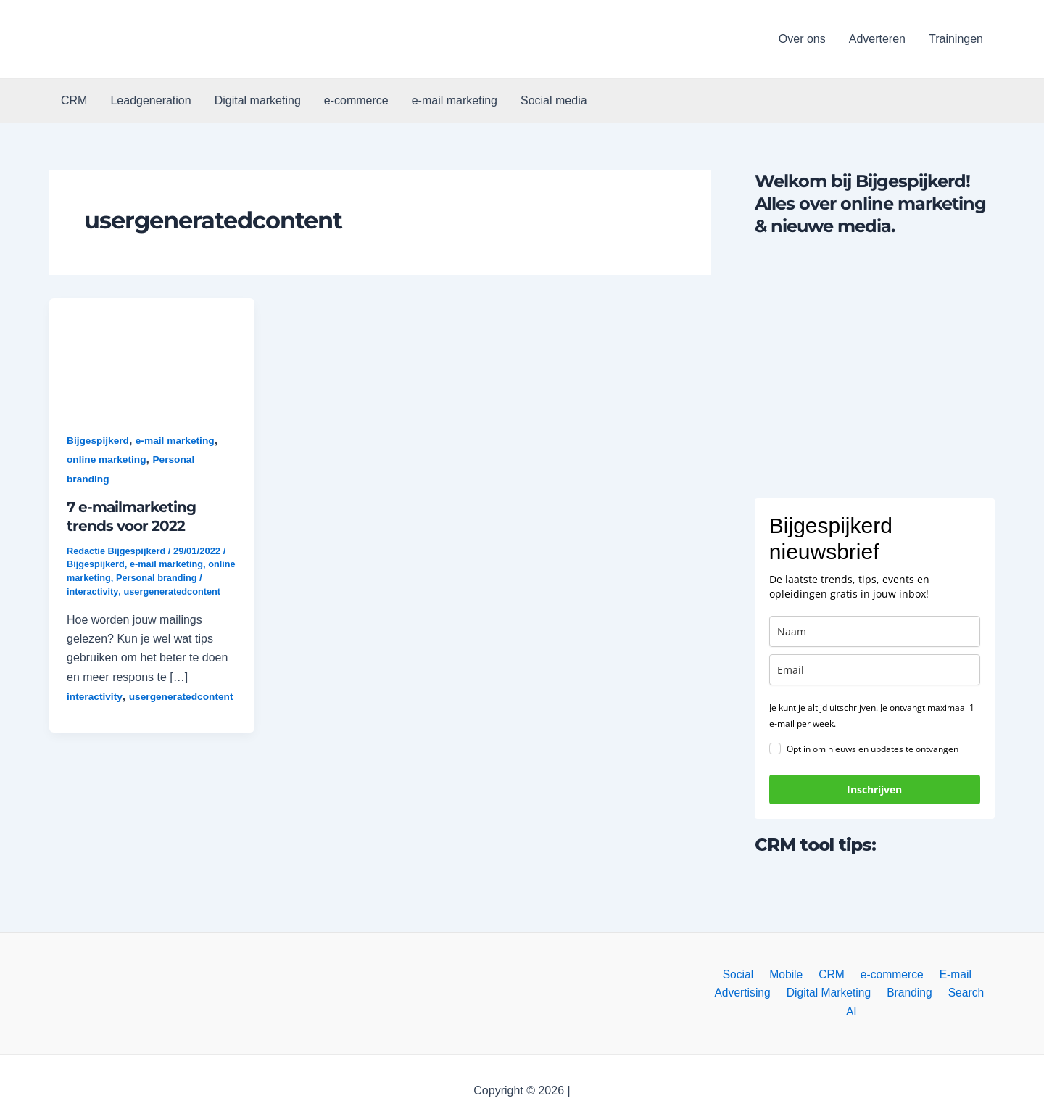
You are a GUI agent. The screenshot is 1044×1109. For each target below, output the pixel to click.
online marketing (107, 459)
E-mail (948, 974)
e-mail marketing (454, 100)
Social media (554, 100)
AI (988, 993)
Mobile (788, 974)
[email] (874, 669)
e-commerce (356, 100)
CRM (74, 100)
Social (745, 974)
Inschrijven (874, 789)
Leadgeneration (150, 100)
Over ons (802, 39)
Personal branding (188, 577)
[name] (874, 631)
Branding (900, 993)
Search (953, 993)
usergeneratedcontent (173, 590)
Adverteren (877, 39)
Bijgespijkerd (98, 440)
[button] (163, 39)
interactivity (93, 590)
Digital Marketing (822, 993)
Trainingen (956, 39)
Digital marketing (258, 100)
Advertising (738, 993)
